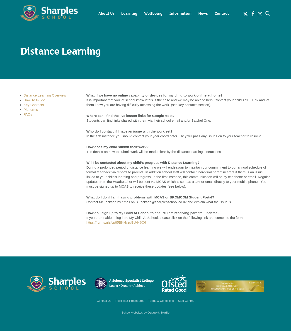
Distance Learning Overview (45, 95)
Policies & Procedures (129, 300)
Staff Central (186, 300)
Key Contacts (34, 105)
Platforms (31, 109)
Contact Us (104, 300)
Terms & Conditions (161, 300)
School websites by (145, 312)
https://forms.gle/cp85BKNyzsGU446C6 (116, 222)
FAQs (28, 114)
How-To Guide (34, 100)
